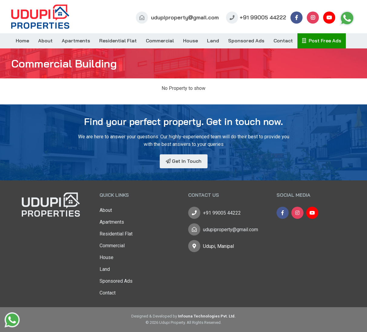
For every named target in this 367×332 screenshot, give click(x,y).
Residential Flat (118, 41)
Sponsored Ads (246, 41)
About (45, 41)
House (190, 41)
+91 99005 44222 (256, 17)
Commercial (160, 41)
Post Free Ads (321, 41)
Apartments (76, 41)
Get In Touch (184, 161)
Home (22, 41)
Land (213, 41)
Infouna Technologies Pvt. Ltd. (207, 316)
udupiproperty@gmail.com (177, 17)
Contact (283, 41)
